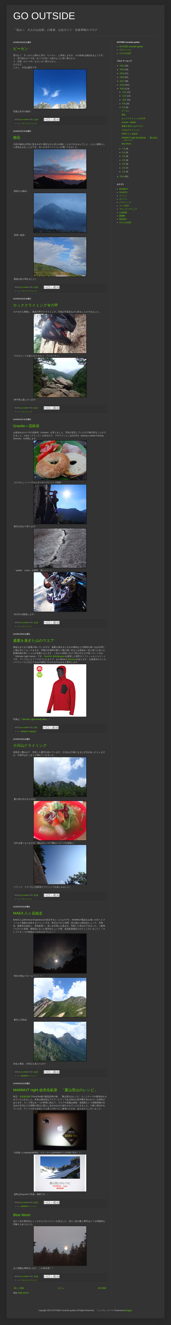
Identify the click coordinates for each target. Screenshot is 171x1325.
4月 (124, 160)
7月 (124, 149)
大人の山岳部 (125, 53)
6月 (124, 152)
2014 (122, 176)
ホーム (61, 1288)
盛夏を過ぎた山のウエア (33, 640)
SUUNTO (123, 192)
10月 (124, 100)
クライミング (26, 412)
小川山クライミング (30, 745)
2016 (122, 85)
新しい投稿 (19, 1288)
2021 (122, 66)
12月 (124, 92)
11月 (124, 96)
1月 (124, 172)
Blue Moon (21, 1215)
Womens (72, 659)
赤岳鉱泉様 (25, 1096)
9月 (124, 103)
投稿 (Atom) (23, 1293)
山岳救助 (123, 212)
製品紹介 (33, 731)
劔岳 (16, 137)
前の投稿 (102, 1288)
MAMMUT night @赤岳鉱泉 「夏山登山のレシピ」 (55, 1090)
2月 (124, 168)
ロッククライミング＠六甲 (35, 305)
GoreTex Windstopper (54, 656)
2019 (122, 73)
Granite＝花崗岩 (26, 426)
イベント (33, 1076)
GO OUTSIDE (44, 15)
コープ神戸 (124, 206)
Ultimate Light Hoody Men (34, 719)
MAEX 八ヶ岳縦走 (28, 913)
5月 (124, 156)
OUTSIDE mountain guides (131, 46)
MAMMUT (25, 731)
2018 (122, 77)
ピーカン (20, 49)
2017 (122, 81)
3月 (124, 164)
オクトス (123, 199)
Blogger (128, 1310)
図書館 (122, 216)
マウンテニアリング (29, 123)
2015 (122, 89)
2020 (122, 69)
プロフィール (125, 50)
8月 (124, 107)
